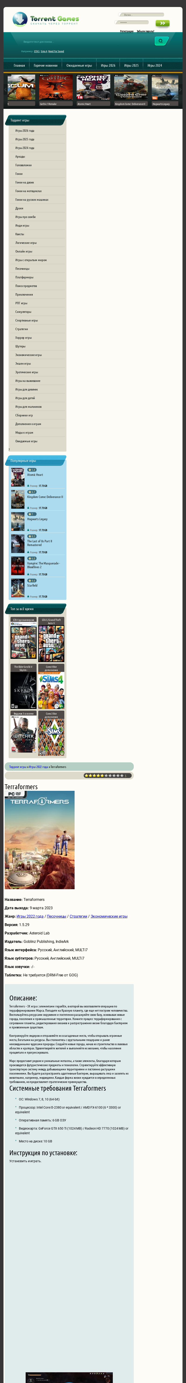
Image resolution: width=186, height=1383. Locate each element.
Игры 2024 (155, 71)
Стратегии (21, 337)
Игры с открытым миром (31, 268)
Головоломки (23, 173)
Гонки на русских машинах (31, 208)
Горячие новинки (46, 71)
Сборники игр (24, 424)
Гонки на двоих (24, 191)
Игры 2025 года (24, 147)
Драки (19, 216)
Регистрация (126, 35)
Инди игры (22, 234)
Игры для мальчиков (28, 415)
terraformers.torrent (139, 964)
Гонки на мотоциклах (28, 199)
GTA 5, (39, 57)
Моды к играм (24, 441)
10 (166, 141)
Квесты (19, 242)
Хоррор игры (23, 346)
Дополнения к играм (28, 432)
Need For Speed (58, 57)
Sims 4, (46, 57)
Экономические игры (28, 363)
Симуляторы (23, 320)
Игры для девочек (26, 398)
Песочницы (22, 277)
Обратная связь (54, 1355)
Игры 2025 (131, 71)
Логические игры (26, 251)
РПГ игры (21, 311)
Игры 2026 (108, 71)
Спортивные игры (26, 329)
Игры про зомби (25, 225)
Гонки (18, 182)
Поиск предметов (26, 294)
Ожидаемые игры (79, 71)
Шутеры (20, 355)
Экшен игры (23, 372)
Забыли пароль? (145, 35)
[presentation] (113, 1299)
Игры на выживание (27, 389)
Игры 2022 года (96, 281)
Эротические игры (26, 380)
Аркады (20, 165)
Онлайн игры (23, 260)
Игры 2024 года (24, 156)
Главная (19, 71)
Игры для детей (25, 406)
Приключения (24, 303)
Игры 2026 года (24, 139)
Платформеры (24, 286)
